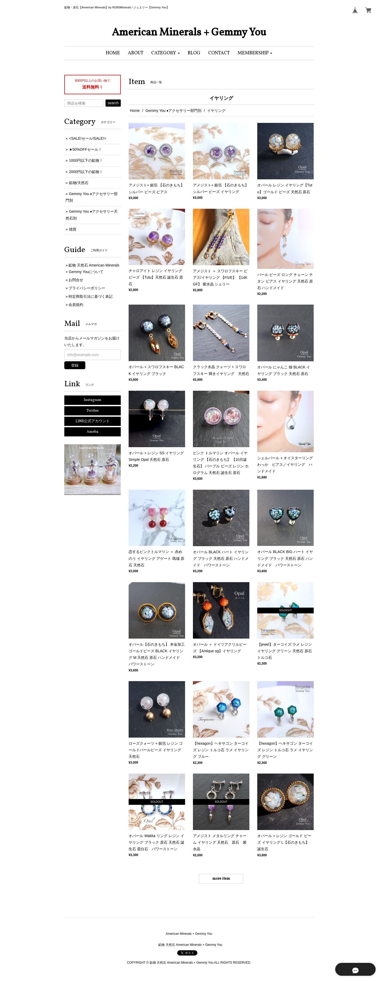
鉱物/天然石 (78, 183)
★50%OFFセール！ (85, 149)
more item (221, 878)
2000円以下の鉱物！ (86, 172)
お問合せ (76, 280)
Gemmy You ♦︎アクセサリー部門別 (173, 110)
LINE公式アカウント (93, 421)
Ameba (92, 431)
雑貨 (72, 229)
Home (135, 110)
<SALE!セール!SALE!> (87, 138)
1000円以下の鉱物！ (86, 160)
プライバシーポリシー (87, 288)
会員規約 (76, 304)
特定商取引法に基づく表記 (91, 296)
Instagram (92, 400)
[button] (165, 53)
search (113, 103)
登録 (74, 365)
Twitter (92, 410)
